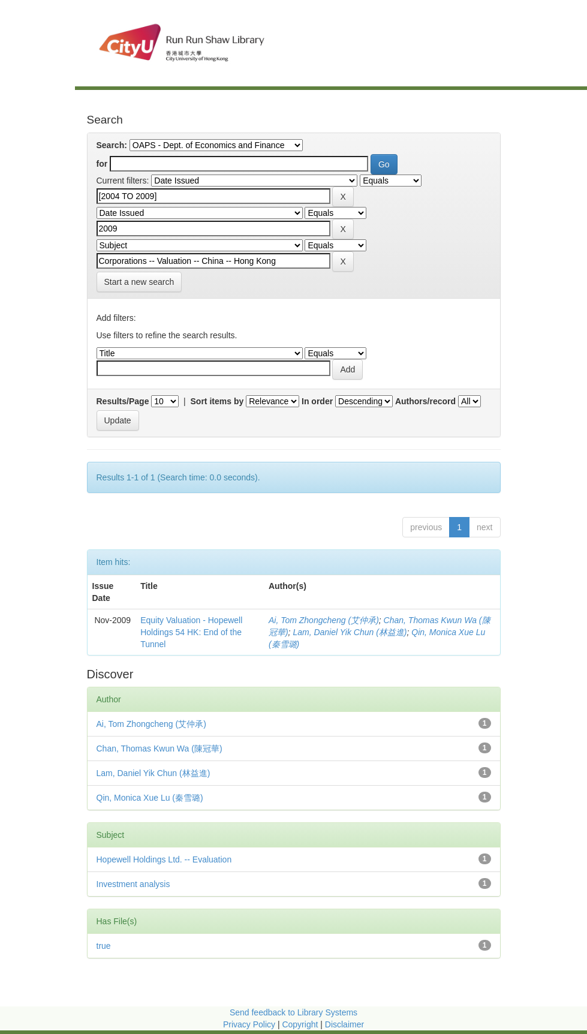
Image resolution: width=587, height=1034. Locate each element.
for (102, 164)
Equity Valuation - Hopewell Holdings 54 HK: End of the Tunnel (191, 632)
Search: (112, 145)
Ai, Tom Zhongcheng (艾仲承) (324, 620)
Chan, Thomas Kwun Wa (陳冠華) (159, 748)
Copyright (301, 1024)
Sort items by (217, 401)
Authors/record (425, 401)
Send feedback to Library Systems (293, 1012)
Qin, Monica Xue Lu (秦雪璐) (150, 797)
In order (317, 401)
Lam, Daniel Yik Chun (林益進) (350, 632)
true (104, 946)
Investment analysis (133, 884)
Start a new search (139, 282)
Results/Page (123, 401)
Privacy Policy (249, 1024)
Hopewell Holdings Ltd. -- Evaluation (164, 859)
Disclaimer (344, 1024)
